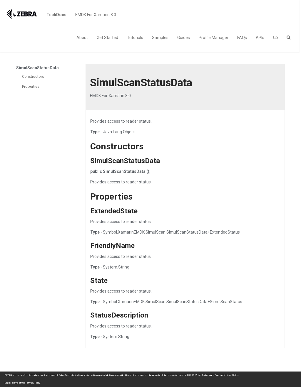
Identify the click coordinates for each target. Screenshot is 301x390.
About (82, 37)
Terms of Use (18, 382)
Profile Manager (213, 37)
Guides (183, 37)
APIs (260, 37)
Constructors (33, 76)
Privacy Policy (33, 382)
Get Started (107, 37)
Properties (30, 86)
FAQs (242, 37)
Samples (160, 37)
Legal (7, 382)
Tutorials (135, 37)
